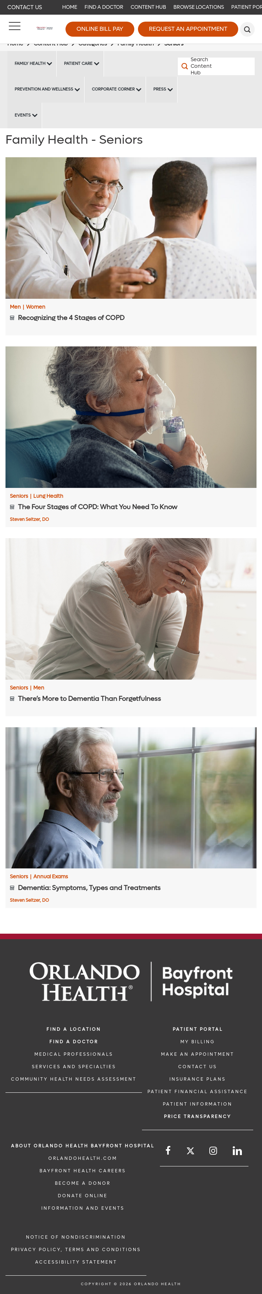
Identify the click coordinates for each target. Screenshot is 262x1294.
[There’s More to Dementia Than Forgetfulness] (131, 609)
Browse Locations (198, 7)
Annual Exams (50, 877)
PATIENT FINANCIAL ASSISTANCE (197, 1092)
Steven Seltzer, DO (29, 519)
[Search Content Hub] (197, 66)
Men (17, 307)
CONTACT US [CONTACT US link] (197, 1067)
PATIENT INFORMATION (197, 1104)
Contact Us (24, 7)
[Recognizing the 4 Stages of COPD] (131, 228)
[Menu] (14, 29)
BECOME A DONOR (83, 1183)
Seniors (20, 496)
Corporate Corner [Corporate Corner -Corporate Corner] (113, 89)
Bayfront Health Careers (83, 1171)
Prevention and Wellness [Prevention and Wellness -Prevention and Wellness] (44, 89)
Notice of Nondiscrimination (76, 1237)
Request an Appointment (188, 29)
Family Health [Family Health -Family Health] (30, 63)
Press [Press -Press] (159, 89)
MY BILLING (197, 1042)
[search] (247, 29)
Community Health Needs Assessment (73, 1079)
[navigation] (131, 7)
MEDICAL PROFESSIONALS (73, 1054)
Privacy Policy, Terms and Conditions (76, 1250)
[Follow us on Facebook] (168, 1151)
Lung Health (48, 496)
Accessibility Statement (76, 1262)
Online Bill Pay (99, 29)
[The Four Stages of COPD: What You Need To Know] (131, 417)
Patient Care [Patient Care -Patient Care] (78, 63)
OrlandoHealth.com (82, 1158)
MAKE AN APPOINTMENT (197, 1054)
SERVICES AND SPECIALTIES (74, 1067)
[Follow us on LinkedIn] (238, 1150)
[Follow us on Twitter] (190, 1152)
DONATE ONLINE (83, 1196)
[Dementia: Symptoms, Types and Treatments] (131, 798)
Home (69, 7)
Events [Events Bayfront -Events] (23, 115)
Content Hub (148, 7)
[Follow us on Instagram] (213, 1151)
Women (35, 307)
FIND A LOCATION (73, 1029)
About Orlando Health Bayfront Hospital (82, 1146)
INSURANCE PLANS (197, 1079)
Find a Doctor (104, 7)
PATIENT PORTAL (198, 1029)
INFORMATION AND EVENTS (82, 1208)
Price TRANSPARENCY (197, 1117)
